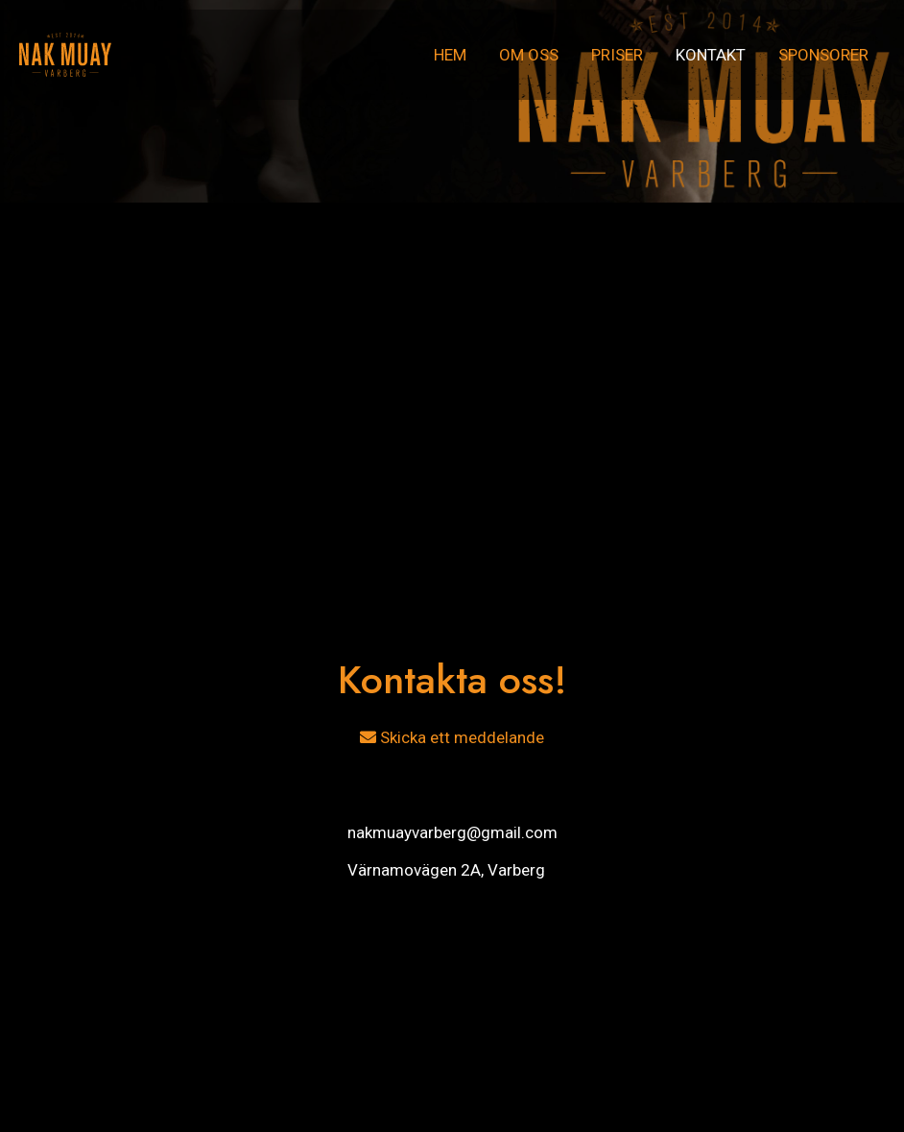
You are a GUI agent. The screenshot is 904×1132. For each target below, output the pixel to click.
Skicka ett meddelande (452, 737)
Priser (617, 54)
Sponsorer (823, 54)
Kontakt (711, 54)
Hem (450, 54)
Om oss (529, 54)
